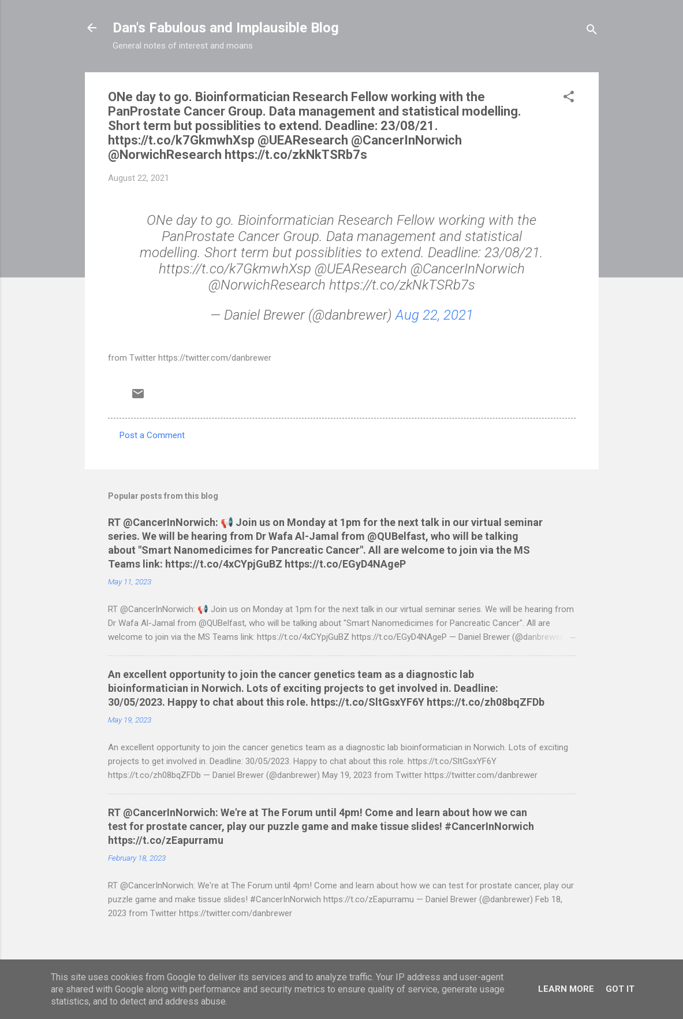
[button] (569, 99)
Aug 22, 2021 (434, 315)
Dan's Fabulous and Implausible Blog (226, 28)
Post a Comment (152, 435)
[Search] (592, 31)
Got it (620, 989)
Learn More (566, 989)
